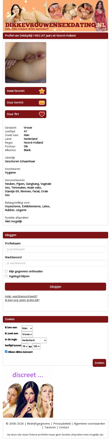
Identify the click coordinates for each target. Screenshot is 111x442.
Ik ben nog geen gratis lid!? (22, 300)
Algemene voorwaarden (89, 423)
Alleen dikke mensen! (19, 352)
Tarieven (50, 427)
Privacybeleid (62, 423)
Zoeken (99, 363)
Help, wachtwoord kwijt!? (21, 296)
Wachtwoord (13, 257)
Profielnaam (13, 243)
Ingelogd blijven (18, 276)
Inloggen (55, 286)
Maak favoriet (15, 91)
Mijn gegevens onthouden (25, 271)
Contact (64, 427)
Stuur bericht (15, 102)
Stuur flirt (13, 114)
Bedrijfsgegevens (38, 423)
